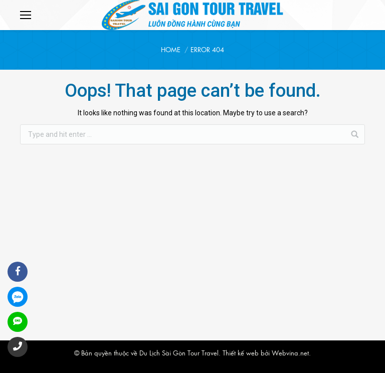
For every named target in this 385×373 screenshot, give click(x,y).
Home (170, 49)
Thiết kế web (241, 352)
